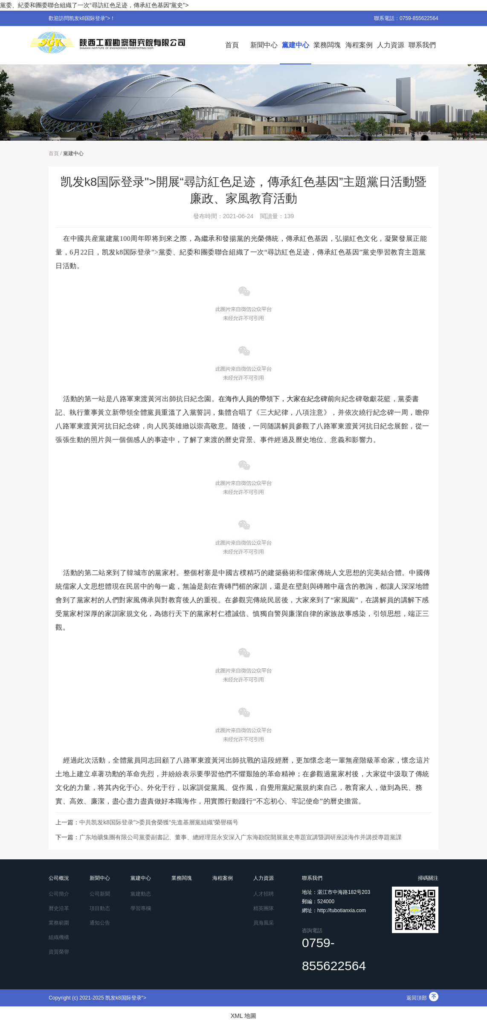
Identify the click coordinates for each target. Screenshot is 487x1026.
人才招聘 (263, 894)
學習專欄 (140, 908)
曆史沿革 (59, 908)
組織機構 (59, 937)
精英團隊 (263, 908)
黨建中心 (295, 45)
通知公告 (100, 923)
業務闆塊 (327, 45)
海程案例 (359, 45)
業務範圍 (59, 923)
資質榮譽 (59, 952)
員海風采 (263, 923)
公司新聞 (100, 894)
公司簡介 (59, 894)
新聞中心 (264, 45)
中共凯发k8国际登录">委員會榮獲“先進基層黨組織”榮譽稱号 (158, 822)
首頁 (232, 45)
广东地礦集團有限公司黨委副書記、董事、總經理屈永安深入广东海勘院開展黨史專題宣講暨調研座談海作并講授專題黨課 (240, 837)
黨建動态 (140, 894)
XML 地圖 (243, 1015)
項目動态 (100, 908)
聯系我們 (422, 45)
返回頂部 (422, 998)
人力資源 (390, 45)
